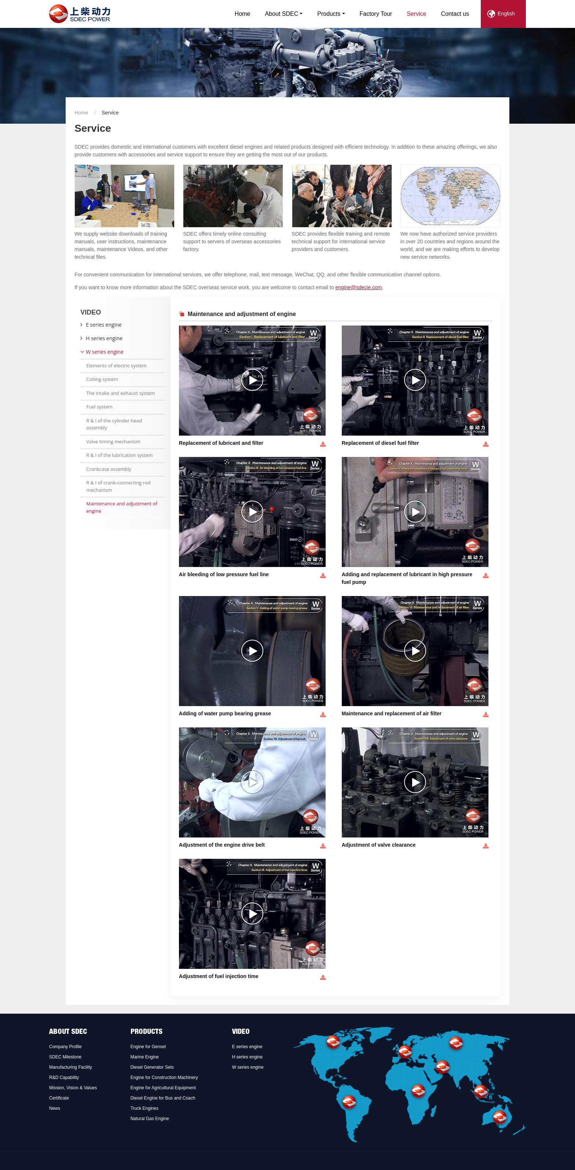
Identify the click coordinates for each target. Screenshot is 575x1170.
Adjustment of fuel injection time (219, 976)
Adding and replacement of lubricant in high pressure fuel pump (407, 578)
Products (146, 1032)
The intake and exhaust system (120, 393)
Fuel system (99, 406)
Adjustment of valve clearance (379, 845)
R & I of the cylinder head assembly (114, 424)
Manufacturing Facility (70, 1067)
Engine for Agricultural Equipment (163, 1087)
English (506, 14)
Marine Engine (145, 1057)
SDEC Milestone (65, 1057)
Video (241, 1032)
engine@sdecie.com (358, 287)
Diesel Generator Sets (152, 1067)
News (54, 1108)
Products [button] (328, 14)
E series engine (103, 324)
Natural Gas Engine (150, 1118)
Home (242, 14)
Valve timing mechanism (113, 441)
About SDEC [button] (282, 14)
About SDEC (68, 1032)
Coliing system (102, 379)
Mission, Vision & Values (73, 1087)
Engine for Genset (148, 1046)
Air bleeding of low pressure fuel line (224, 574)
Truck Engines (144, 1108)
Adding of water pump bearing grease (225, 713)
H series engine (104, 338)
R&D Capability (64, 1077)
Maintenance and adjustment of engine (121, 507)
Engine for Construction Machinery (164, 1077)
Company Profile (65, 1046)
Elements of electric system (116, 365)
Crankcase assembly (108, 469)
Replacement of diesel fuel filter (380, 443)
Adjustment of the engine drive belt (222, 845)
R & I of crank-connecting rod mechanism (118, 486)
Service (416, 14)
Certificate (59, 1098)
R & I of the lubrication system (119, 455)
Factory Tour (376, 14)
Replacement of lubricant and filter (221, 443)
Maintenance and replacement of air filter (392, 713)
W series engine (105, 351)
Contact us (455, 14)
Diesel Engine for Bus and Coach (163, 1098)
